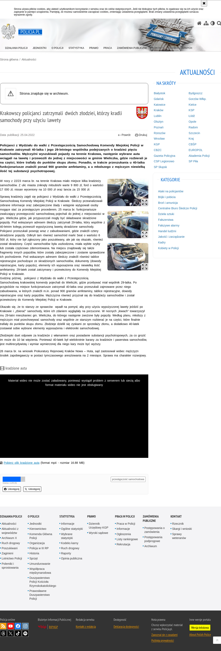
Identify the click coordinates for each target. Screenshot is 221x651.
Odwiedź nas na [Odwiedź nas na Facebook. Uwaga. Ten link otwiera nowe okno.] (18, 626)
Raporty (66, 553)
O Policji (33, 516)
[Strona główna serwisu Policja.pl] (199, 23)
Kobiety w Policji (168, 248)
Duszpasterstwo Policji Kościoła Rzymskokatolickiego (42, 581)
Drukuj (141, 135)
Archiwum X (9, 538)
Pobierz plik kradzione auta (21, 462)
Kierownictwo (37, 528)
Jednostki (35, 523)
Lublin (157, 116)
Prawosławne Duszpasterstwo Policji (39, 594)
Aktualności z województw (10, 530)
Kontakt (176, 516)
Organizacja (37, 543)
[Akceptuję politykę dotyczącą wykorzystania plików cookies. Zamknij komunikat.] (204, 3)
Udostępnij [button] (11, 489)
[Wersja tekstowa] (213, 23)
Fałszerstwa (165, 219)
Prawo (91, 516)
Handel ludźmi (167, 231)
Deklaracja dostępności (126, 626)
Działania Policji (11, 516)
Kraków (158, 110)
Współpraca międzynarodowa (40, 570)
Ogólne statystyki (72, 528)
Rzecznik (178, 523)
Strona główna (9, 59)
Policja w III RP (39, 548)
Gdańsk (159, 99)
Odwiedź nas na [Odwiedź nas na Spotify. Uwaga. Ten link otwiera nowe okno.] (25, 633)
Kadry (162, 242)
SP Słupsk (160, 167)
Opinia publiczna (71, 558)
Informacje (67, 523)
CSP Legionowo (164, 161)
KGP (157, 144)
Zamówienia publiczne (150, 518)
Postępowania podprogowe (153, 539)
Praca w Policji (125, 516)
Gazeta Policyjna (164, 155)
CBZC (158, 150)
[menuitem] (16, 47)
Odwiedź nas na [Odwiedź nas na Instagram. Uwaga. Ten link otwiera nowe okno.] (25, 626)
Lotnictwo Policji (12, 558)
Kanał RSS (3, 626)
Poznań (158, 127)
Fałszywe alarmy (168, 225)
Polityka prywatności (162, 640)
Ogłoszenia (124, 534)
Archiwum (150, 546)
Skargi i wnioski (182, 528)
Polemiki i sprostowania (10, 565)
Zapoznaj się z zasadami (164, 635)
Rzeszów (159, 133)
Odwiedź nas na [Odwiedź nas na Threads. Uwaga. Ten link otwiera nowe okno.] (3, 633)
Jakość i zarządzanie (171, 236)
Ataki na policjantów (170, 191)
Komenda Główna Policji (40, 536)
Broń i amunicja (168, 202)
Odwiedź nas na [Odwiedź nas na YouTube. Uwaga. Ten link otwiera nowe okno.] (10, 626)
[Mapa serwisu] (206, 23)
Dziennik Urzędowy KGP (98, 525)
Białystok (159, 93)
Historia (34, 553)
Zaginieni (7, 553)
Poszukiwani (10, 548)
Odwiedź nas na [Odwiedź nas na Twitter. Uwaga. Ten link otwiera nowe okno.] (10, 633)
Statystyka (67, 516)
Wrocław (159, 138)
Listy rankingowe (127, 539)
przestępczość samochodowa (128, 479)
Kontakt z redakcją (86, 626)
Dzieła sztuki (166, 214)
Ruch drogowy (11, 543)
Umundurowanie (39, 563)
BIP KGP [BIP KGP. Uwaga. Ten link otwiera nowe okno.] (53, 627)
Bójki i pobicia (167, 197)
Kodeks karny (69, 543)
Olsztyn (158, 121)
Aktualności (28, 59)
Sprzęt (33, 558)
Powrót (124, 135)
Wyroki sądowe (98, 532)
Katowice (159, 104)
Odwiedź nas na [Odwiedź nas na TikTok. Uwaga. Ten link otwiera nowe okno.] (18, 633)
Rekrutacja (123, 544)
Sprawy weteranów (179, 536)
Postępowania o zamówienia (154, 529)
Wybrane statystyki (67, 536)
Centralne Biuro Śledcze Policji (177, 208)
